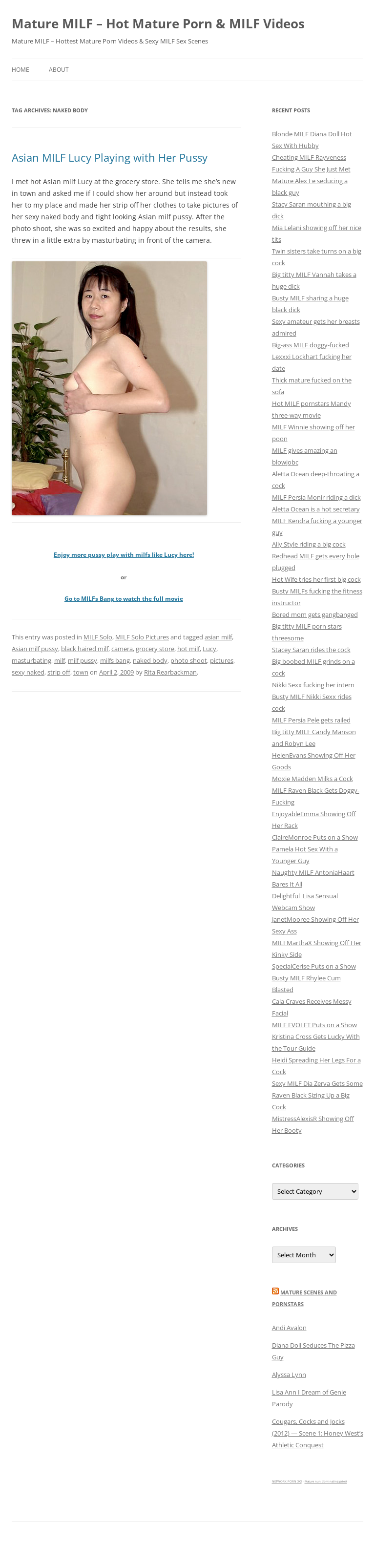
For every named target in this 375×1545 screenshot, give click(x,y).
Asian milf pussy (35, 648)
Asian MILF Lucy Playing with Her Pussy (110, 157)
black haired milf (84, 648)
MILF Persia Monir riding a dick (316, 497)
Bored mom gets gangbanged (315, 614)
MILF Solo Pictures (142, 637)
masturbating (31, 660)
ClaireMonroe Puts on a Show (315, 837)
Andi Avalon (289, 1327)
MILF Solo (97, 637)
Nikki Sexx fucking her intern (313, 684)
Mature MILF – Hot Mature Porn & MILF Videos (158, 23)
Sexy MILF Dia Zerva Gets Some (317, 1083)
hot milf (188, 648)
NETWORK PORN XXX (287, 1481)
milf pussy (82, 660)
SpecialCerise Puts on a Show (314, 966)
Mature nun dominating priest (326, 1481)
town (80, 672)
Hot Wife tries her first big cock (316, 579)
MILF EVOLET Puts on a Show (314, 1024)
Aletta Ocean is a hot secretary (316, 509)
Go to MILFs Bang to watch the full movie (123, 598)
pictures (221, 660)
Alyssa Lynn (289, 1374)
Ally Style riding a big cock (309, 544)
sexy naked (28, 672)
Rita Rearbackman (170, 672)
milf (59, 660)
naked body (150, 660)
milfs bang (115, 660)
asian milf (218, 637)
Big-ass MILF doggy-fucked (310, 344)
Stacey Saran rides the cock (311, 649)
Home (20, 69)
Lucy (209, 648)
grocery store (155, 648)
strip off (58, 672)
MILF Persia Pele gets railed (311, 720)
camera (122, 648)
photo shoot (188, 660)
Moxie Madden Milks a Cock (312, 778)
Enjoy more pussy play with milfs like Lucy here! (124, 554)
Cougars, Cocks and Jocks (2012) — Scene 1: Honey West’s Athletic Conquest (317, 1433)
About (59, 69)
